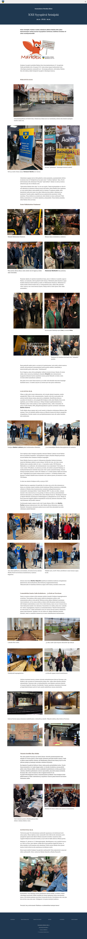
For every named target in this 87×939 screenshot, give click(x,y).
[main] (43, 14)
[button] (85, 1)
